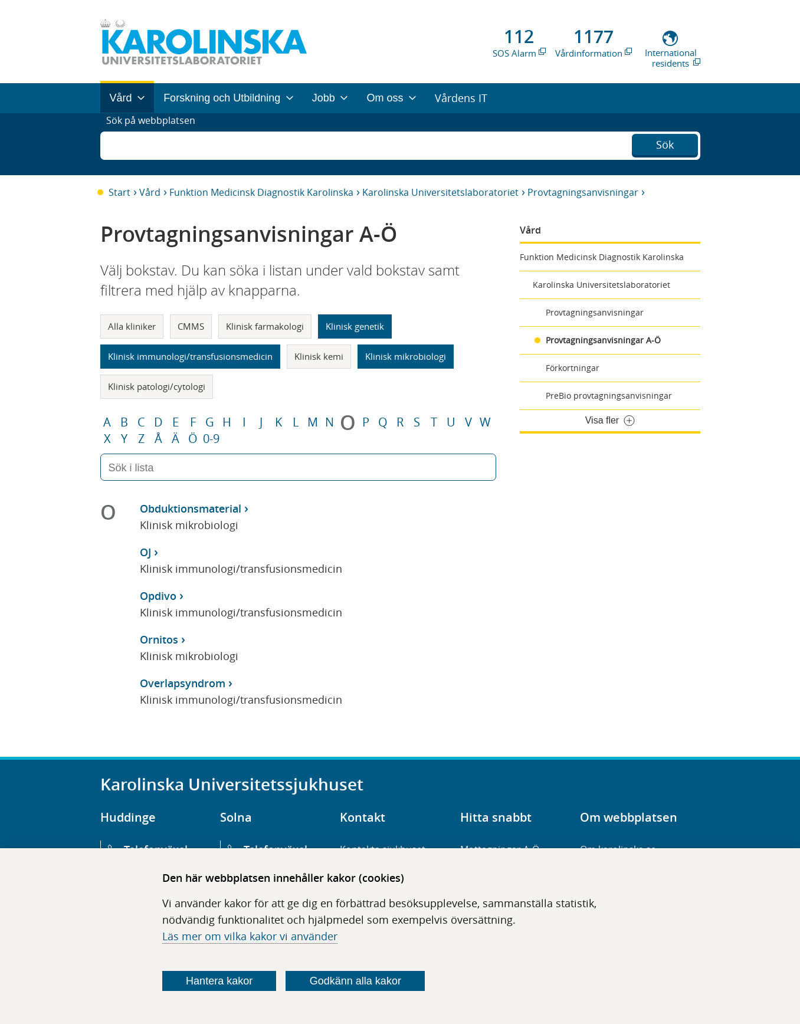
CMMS (191, 326)
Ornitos (159, 639)
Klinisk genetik (355, 326)
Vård (149, 192)
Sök (665, 143)
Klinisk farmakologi (265, 326)
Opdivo (158, 596)
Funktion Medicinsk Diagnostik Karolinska (261, 192)
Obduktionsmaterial (190, 508)
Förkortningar (572, 367)
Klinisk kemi (318, 356)
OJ (145, 552)
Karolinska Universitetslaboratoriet (440, 192)
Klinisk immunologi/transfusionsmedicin (190, 356)
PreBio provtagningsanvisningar (609, 395)
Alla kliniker (132, 326)
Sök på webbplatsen (156, 144)
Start (119, 192)
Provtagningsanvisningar (582, 192)
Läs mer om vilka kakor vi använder (249, 936)
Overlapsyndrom (182, 683)
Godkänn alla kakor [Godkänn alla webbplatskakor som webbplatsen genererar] (355, 981)
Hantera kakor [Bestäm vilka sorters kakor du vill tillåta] (219, 981)
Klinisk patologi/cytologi (156, 386)
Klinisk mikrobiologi (405, 356)
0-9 (211, 439)
